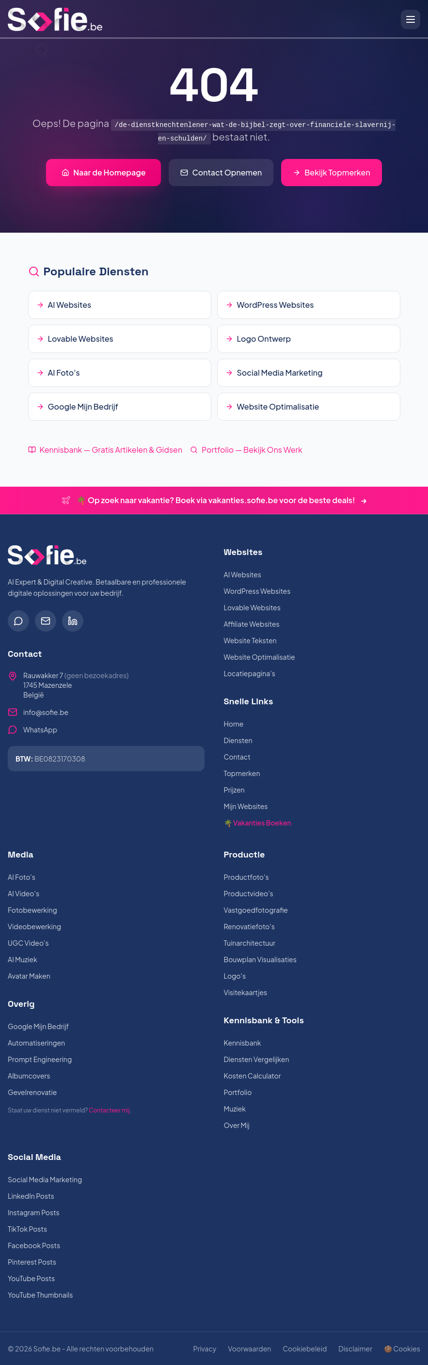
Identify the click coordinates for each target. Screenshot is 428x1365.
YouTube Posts (31, 1278)
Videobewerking (34, 926)
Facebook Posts (34, 1245)
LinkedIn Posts (31, 1195)
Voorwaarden (249, 1348)
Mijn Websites (246, 806)
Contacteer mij (109, 1110)
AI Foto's (21, 877)
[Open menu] (410, 19)
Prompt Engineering (40, 1059)
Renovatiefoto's (249, 926)
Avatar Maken (29, 975)
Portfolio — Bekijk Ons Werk (246, 449)
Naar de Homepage (103, 172)
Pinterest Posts (32, 1261)
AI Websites (242, 574)
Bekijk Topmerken (331, 172)
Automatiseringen (36, 1042)
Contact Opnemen (221, 172)
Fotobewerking (32, 909)
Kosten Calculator (252, 1075)
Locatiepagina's (249, 673)
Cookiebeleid (305, 1348)
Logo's (235, 975)
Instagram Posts (34, 1212)
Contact (237, 756)
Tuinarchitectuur (250, 942)
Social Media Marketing (45, 1179)
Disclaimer (355, 1348)
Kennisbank (242, 1042)
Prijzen (234, 789)
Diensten (238, 740)
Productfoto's (246, 877)
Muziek (235, 1108)
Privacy (204, 1348)
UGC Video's (28, 942)
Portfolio (238, 1092)
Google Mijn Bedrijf (38, 1026)
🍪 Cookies (402, 1348)
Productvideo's (248, 893)
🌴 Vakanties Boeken (257, 822)
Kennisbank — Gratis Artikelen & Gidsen (105, 449)
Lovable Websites (252, 607)
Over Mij (237, 1125)
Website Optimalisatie (259, 656)
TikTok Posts (27, 1228)
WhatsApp (40, 729)
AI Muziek (22, 959)
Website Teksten (250, 640)
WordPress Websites (257, 591)
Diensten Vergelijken (256, 1059)
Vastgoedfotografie (256, 909)
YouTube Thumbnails (40, 1294)
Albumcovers (29, 1075)
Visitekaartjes (246, 992)
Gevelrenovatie (32, 1092)
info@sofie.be (45, 712)
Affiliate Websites (252, 623)
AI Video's (23, 893)
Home (234, 723)
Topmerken (242, 773)
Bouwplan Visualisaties (260, 959)
